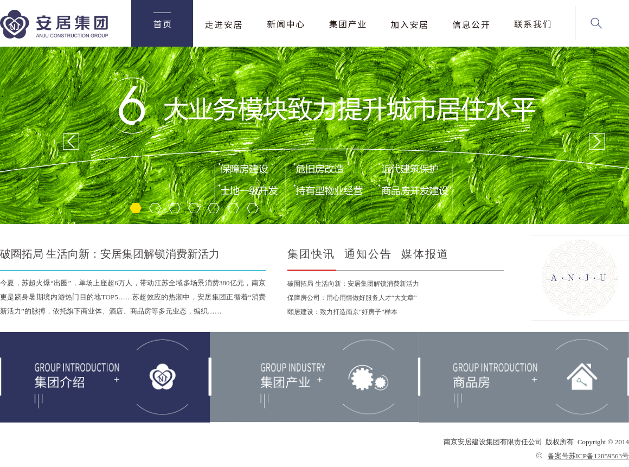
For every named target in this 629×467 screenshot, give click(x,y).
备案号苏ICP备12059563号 (588, 456)
